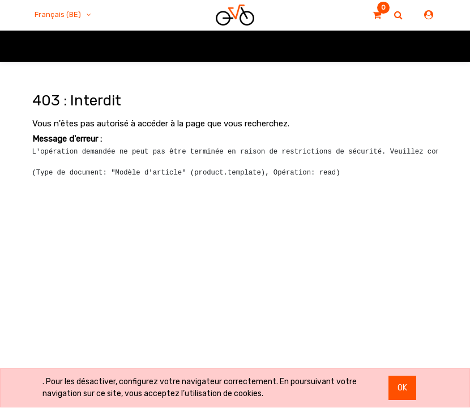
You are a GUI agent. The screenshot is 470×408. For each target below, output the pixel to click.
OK (402, 388)
